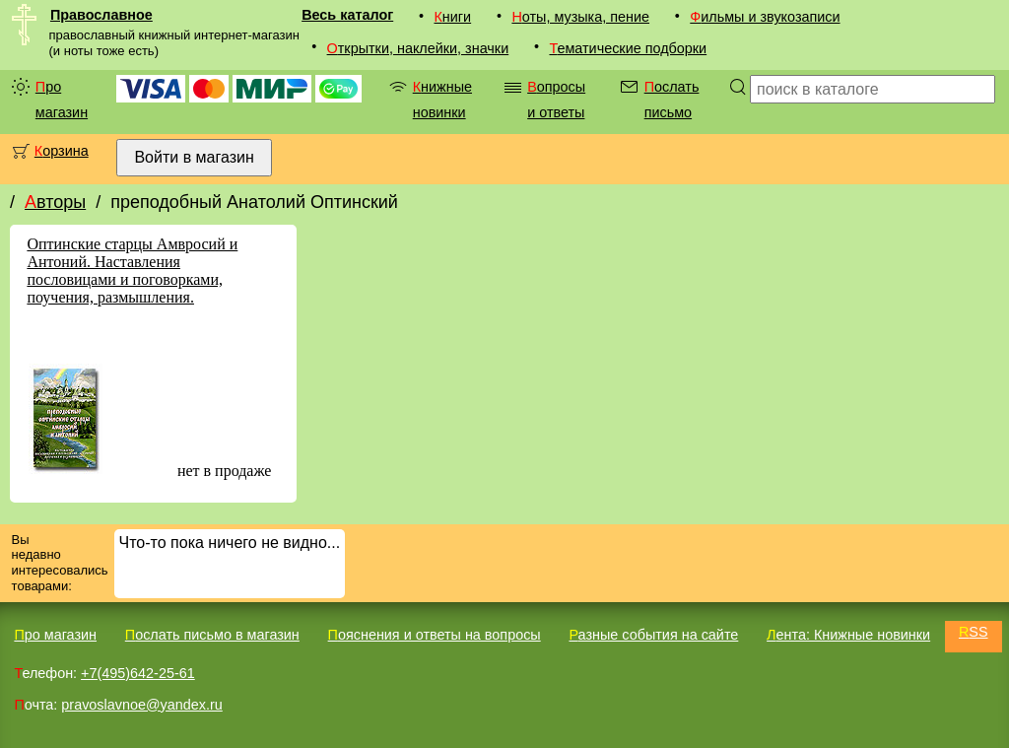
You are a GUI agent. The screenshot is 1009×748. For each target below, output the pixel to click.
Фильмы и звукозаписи (765, 17)
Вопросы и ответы (556, 99)
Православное (101, 15)
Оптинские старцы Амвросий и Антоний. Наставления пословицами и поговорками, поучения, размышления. (132, 271)
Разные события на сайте (653, 635)
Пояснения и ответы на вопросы (434, 635)
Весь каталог (347, 15)
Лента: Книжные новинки (848, 635)
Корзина (61, 151)
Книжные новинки (442, 99)
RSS (973, 632)
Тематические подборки (627, 48)
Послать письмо (672, 99)
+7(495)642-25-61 (138, 673)
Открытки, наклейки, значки (418, 48)
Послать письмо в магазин (212, 635)
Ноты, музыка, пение (580, 17)
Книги (452, 17)
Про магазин (61, 99)
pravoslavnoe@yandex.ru (141, 705)
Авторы (55, 202)
